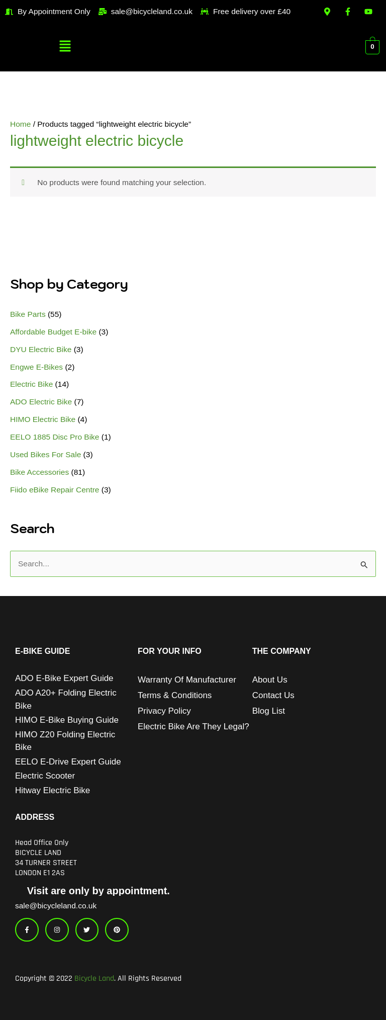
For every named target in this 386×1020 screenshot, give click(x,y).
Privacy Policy (164, 711)
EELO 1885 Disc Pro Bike (54, 437)
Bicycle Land (94, 978)
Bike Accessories (39, 472)
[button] (65, 47)
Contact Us (273, 695)
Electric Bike (31, 384)
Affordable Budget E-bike (53, 331)
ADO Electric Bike (41, 401)
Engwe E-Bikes (36, 367)
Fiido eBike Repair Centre (54, 489)
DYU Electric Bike (40, 349)
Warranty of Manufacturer (187, 680)
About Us (269, 680)
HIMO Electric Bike (42, 419)
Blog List (268, 711)
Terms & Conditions (175, 695)
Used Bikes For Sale (45, 454)
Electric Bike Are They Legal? (193, 726)
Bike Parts (28, 314)
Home (20, 124)
